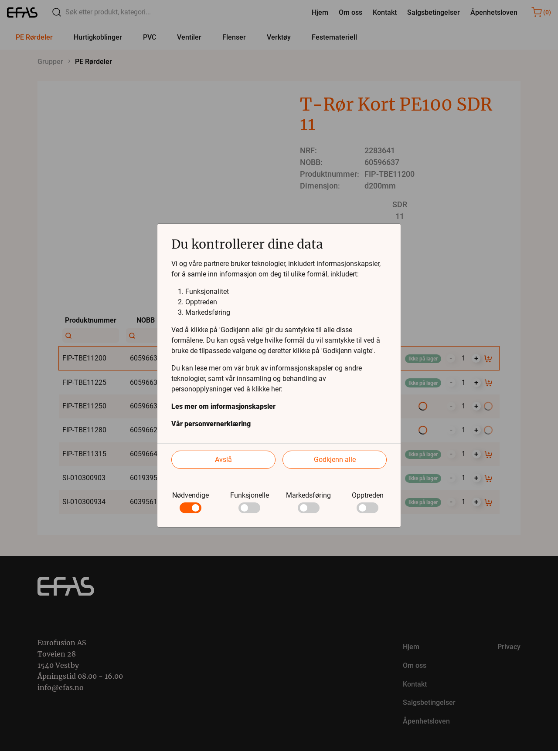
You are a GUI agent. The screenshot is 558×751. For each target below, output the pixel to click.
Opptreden (368, 495)
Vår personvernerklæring (211, 424)
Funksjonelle (249, 495)
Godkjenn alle (335, 459)
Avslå (223, 459)
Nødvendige (190, 495)
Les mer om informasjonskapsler (223, 406)
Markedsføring (308, 495)
